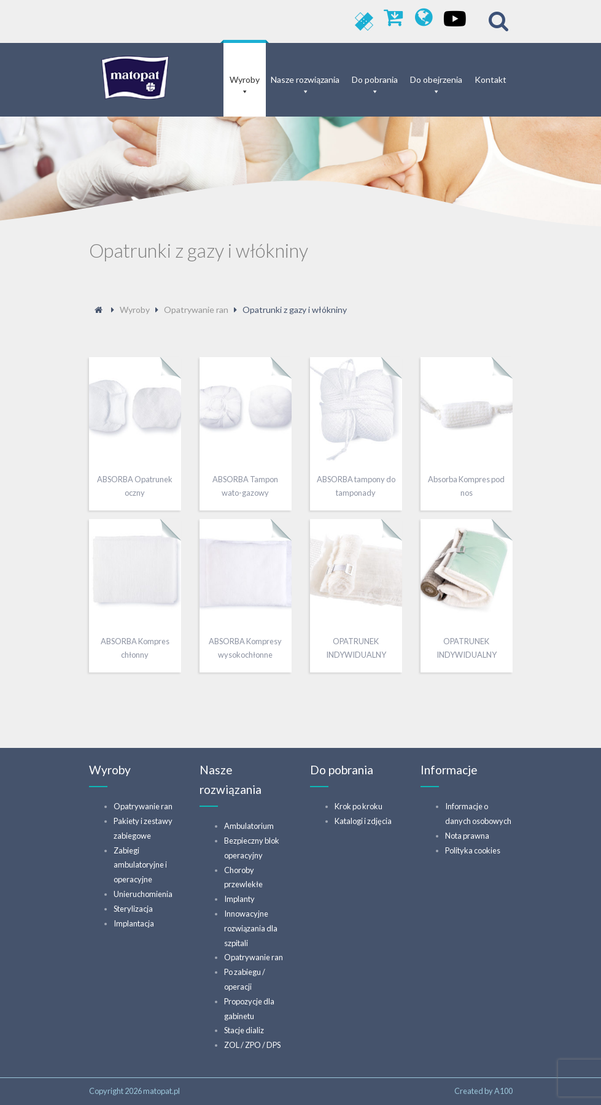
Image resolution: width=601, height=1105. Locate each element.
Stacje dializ (244, 1030)
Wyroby (245, 79)
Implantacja (134, 923)
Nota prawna (467, 836)
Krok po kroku (358, 806)
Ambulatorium (249, 826)
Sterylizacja (133, 909)
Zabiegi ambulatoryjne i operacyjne (140, 865)
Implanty (239, 899)
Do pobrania (375, 79)
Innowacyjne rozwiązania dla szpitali (250, 928)
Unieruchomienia (143, 894)
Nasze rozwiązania (305, 79)
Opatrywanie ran (143, 806)
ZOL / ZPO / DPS (252, 1045)
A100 (503, 1091)
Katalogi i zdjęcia (363, 821)
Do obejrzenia (436, 79)
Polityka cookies (472, 850)
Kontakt (490, 79)
